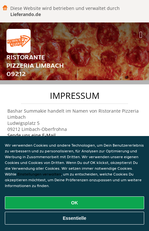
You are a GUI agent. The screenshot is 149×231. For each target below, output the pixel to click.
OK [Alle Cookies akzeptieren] (74, 202)
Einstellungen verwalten (39, 174)
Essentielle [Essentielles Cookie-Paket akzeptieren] (74, 218)
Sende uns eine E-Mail (31, 135)
